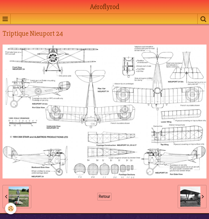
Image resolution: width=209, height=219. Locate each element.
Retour (104, 196)
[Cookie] (10, 208)
